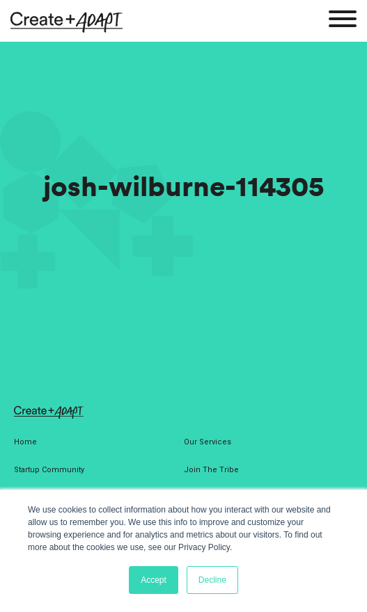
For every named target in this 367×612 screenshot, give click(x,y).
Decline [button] (212, 580)
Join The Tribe (211, 469)
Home (25, 441)
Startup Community (49, 469)
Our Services (207, 441)
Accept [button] (153, 580)
